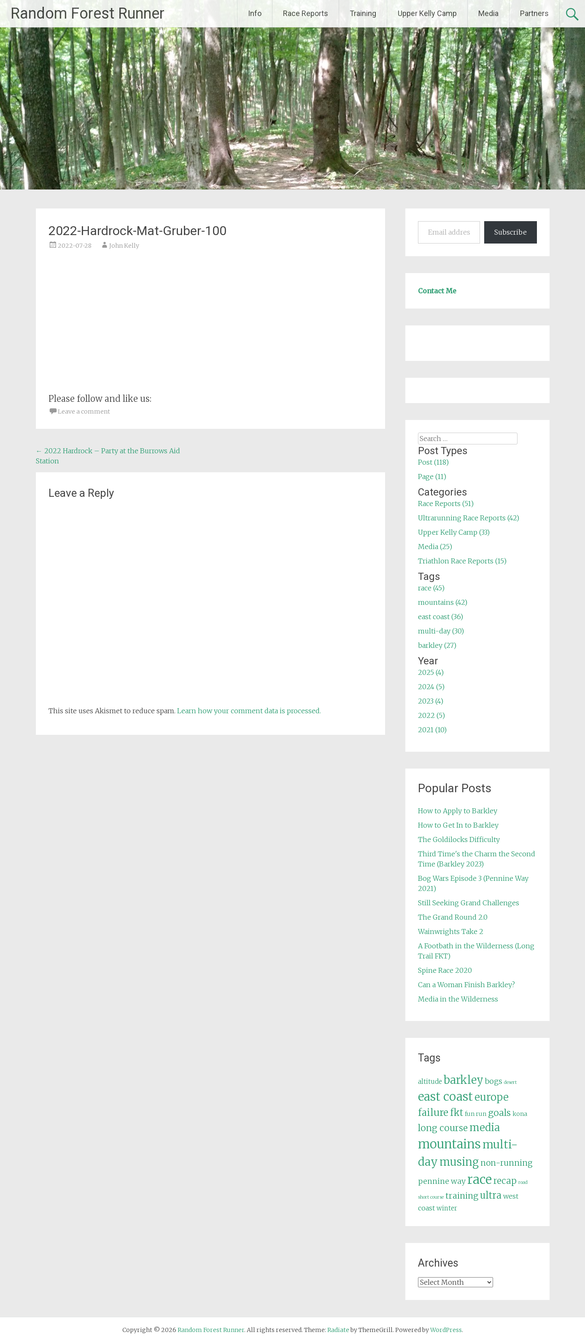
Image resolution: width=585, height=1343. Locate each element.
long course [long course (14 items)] (443, 1128)
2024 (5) (431, 686)
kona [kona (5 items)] (519, 1114)
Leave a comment (84, 411)
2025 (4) (431, 672)
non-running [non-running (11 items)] (506, 1163)
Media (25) (435, 546)
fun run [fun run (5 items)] (475, 1114)
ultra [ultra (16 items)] (490, 1195)
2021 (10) (432, 730)
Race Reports (305, 13)
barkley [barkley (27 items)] (463, 1080)
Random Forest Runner (87, 13)
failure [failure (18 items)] (433, 1112)
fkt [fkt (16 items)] (456, 1112)
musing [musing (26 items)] (459, 1162)
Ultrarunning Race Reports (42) (468, 518)
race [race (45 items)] (479, 1179)
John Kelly (124, 245)
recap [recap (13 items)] (505, 1180)
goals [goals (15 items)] (499, 1112)
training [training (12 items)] (461, 1196)
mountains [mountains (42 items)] (449, 1144)
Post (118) (433, 462)
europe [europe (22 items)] (491, 1097)
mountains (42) (442, 602)
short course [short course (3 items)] (431, 1197)
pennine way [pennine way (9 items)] (442, 1181)
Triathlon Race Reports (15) (462, 561)
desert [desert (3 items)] (510, 1082)
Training (363, 13)
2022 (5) (431, 715)
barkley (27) (437, 645)
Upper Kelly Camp (427, 13)
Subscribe (510, 232)
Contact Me (437, 291)
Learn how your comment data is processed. (249, 711)
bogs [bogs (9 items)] (493, 1081)
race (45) (431, 588)
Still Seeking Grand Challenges (468, 903)
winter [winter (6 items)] (447, 1208)
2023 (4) (430, 701)
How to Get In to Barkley (458, 825)
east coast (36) (440, 616)
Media (488, 13)
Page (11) (432, 476)
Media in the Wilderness (458, 999)
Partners (534, 13)
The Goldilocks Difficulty (459, 839)
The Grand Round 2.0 (453, 917)
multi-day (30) (441, 631)
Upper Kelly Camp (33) (454, 532)
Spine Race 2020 (445, 970)
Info (254, 13)
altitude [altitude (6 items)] (430, 1082)
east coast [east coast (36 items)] (445, 1096)
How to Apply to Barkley (457, 811)
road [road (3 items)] (523, 1182)
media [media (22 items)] (484, 1127)
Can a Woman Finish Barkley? (466, 984)
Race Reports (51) (446, 503)
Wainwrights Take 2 (450, 931)
